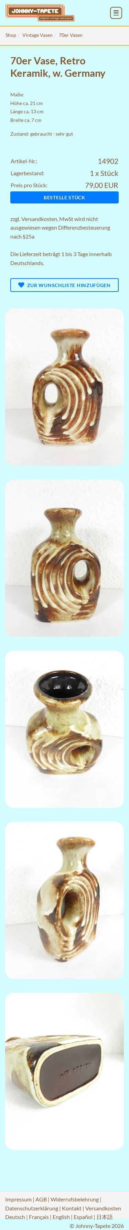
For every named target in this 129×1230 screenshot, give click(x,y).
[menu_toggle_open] (116, 13)
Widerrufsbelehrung (75, 1199)
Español (83, 1216)
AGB (41, 1199)
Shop (11, 35)
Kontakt (72, 1208)
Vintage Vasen (37, 35)
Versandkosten (39, 218)
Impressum (18, 1199)
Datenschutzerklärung (31, 1208)
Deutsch (15, 1216)
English (61, 1216)
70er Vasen (71, 35)
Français (39, 1216)
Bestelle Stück (64, 197)
